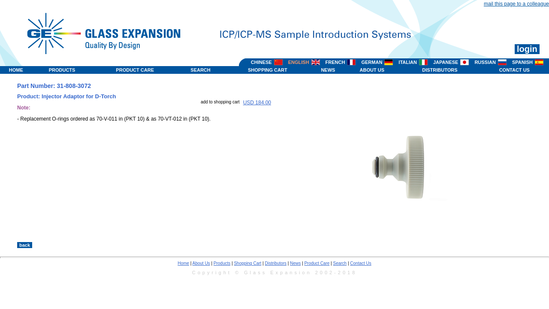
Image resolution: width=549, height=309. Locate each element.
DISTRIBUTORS (439, 70)
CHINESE (261, 62)
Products (222, 263)
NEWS (328, 70)
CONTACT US (514, 70)
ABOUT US (372, 70)
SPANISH (522, 62)
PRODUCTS (62, 70)
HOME (16, 70)
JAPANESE (445, 62)
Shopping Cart (247, 263)
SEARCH (200, 70)
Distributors (276, 263)
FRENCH (335, 62)
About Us (201, 263)
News (295, 263)
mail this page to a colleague (516, 4)
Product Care (316, 263)
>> (352, 233)
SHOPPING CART (267, 70)
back (24, 245)
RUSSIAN (485, 62)
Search (340, 263)
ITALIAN (407, 62)
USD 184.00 (257, 103)
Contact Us (360, 263)
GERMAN (371, 62)
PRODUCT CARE (135, 70)
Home (183, 263)
